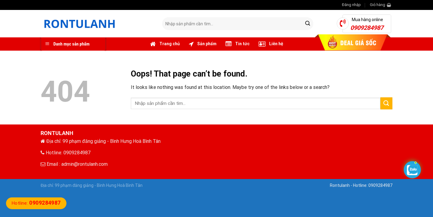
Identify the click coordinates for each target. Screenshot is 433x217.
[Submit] (307, 24)
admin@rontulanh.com (84, 164)
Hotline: (36, 203)
